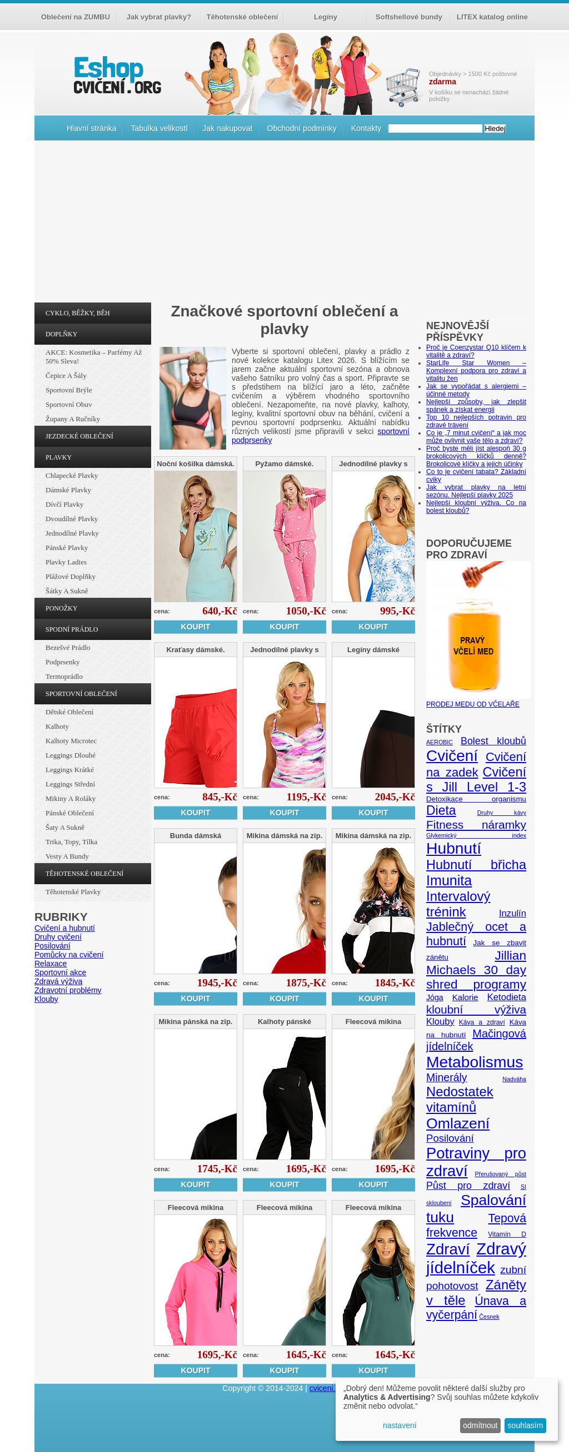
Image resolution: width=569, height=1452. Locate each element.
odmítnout (480, 1425)
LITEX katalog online (492, 17)
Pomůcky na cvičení (69, 954)
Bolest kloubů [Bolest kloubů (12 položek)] (493, 741)
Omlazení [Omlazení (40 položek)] (458, 1123)
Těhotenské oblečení (242, 17)
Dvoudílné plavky (72, 519)
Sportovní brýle (69, 390)
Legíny (325, 17)
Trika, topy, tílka (71, 842)
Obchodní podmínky (302, 128)
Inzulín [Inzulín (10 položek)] (512, 913)
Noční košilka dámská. (195, 464)
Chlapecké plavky (72, 475)
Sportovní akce (60, 972)
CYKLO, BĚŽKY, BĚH (78, 313)
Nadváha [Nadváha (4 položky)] (514, 1079)
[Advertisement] (284, 224)
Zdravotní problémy (68, 990)
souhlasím (525, 1425)
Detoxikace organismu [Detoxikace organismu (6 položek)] (476, 799)
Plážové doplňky (71, 576)
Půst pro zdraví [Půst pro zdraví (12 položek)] (468, 1185)
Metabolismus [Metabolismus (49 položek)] (474, 1062)
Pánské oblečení (70, 813)
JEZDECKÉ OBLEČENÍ (79, 436)
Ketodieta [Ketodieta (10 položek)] (506, 997)
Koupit (196, 626)
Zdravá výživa (58, 981)
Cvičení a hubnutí (64, 928)
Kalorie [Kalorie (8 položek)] (465, 997)
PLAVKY (59, 457)
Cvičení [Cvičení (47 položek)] (452, 755)
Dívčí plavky (64, 504)
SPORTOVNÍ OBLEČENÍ (81, 694)
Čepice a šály (66, 375)
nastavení (400, 1425)
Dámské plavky (68, 490)
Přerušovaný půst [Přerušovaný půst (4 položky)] (500, 1174)
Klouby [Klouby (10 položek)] (440, 1021)
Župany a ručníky (73, 419)
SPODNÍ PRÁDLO (72, 629)
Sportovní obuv (69, 404)
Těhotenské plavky (73, 892)
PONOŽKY (61, 608)
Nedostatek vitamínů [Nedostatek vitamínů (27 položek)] (459, 1099)
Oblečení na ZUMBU (75, 17)
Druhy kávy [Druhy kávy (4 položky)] (501, 812)
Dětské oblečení (69, 712)
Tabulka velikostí (159, 128)
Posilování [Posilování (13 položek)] (450, 1138)
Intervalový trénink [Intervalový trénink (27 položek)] (458, 904)
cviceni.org (328, 1388)
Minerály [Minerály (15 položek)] (446, 1077)
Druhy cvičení (58, 936)
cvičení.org (116, 75)
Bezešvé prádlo (68, 647)
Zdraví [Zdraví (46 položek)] (448, 1249)
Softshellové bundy (409, 17)
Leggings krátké (70, 769)
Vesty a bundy (67, 856)
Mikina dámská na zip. (285, 835)
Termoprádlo (64, 676)
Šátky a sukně (67, 591)
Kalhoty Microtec (71, 741)
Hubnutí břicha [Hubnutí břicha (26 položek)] (476, 865)
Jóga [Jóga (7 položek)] (434, 997)
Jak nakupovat (227, 128)
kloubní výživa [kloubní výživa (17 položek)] (476, 1009)
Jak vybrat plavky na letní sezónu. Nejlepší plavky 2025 (476, 491)
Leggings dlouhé (71, 755)
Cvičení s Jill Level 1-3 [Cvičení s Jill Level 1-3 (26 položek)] (476, 779)
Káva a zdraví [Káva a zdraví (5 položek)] (482, 1022)
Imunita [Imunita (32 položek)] (449, 880)
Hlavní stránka (91, 128)
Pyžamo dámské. (285, 464)
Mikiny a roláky (71, 798)
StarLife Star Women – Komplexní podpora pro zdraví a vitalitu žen (476, 370)
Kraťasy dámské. (195, 650)
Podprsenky (62, 662)
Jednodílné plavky (72, 533)
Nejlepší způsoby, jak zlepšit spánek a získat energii (476, 406)
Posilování (52, 945)
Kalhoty (57, 726)
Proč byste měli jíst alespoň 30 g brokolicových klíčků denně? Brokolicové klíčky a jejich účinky (476, 456)
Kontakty (366, 128)
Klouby (46, 999)
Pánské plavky (67, 547)
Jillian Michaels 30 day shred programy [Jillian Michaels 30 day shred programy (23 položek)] (476, 970)
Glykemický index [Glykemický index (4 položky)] (476, 835)
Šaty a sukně (65, 827)
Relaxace (50, 963)
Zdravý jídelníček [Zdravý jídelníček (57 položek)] (476, 1258)
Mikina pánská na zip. (196, 1021)
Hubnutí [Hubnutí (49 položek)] (453, 848)
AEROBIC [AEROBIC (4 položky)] (439, 742)
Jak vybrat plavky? (159, 17)
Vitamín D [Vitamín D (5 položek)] (507, 1234)
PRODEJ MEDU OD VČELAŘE (478, 700)
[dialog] (447, 1409)
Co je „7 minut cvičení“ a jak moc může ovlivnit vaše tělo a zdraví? (476, 437)
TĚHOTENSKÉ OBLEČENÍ (84, 874)
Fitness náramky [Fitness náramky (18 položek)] (476, 824)
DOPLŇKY (61, 334)
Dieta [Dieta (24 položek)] (441, 810)
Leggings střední (70, 784)
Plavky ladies (66, 562)
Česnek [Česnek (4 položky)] (489, 1316)
